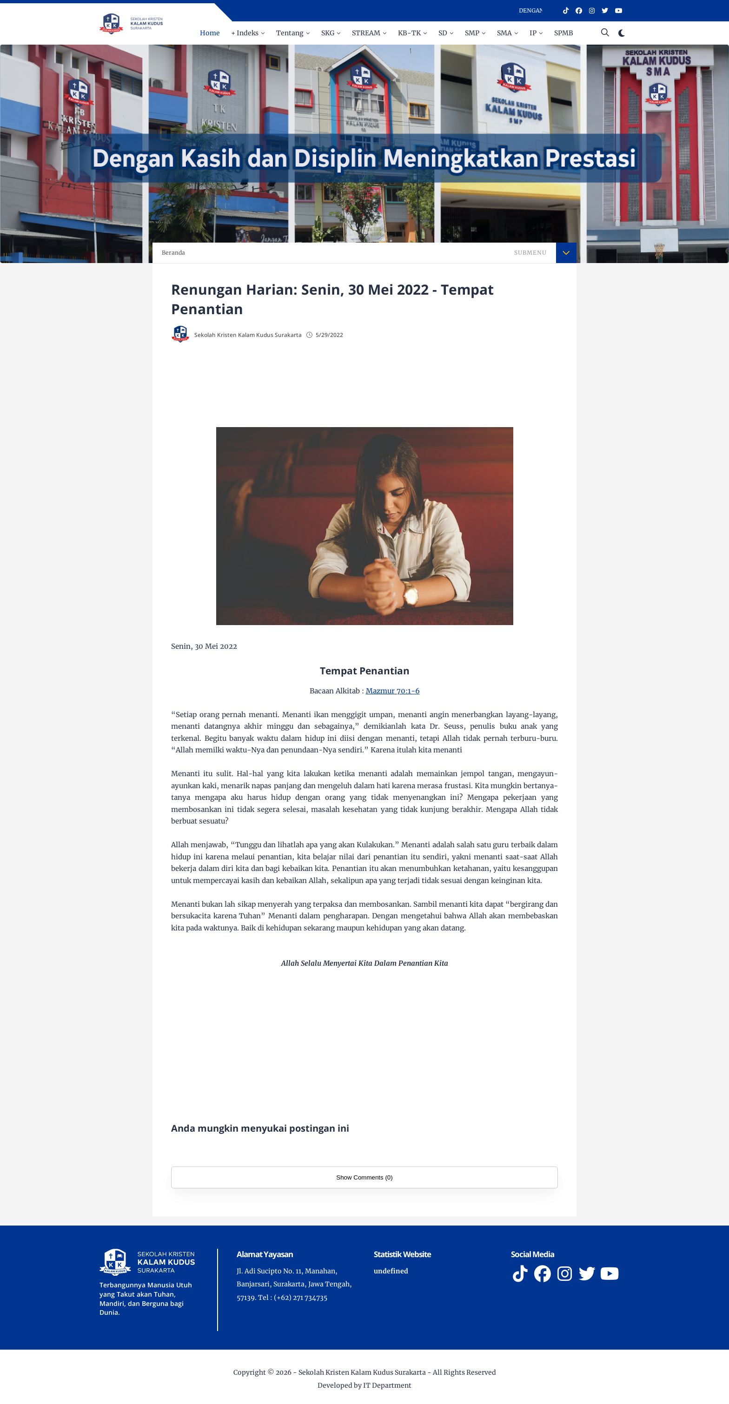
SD (442, 33)
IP (533, 33)
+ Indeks (244, 33)
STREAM (366, 33)
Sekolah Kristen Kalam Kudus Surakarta (362, 1372)
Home (210, 33)
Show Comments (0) (364, 1177)
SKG (327, 33)
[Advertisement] (364, 382)
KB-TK (409, 33)
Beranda (173, 252)
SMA (504, 33)
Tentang (290, 33)
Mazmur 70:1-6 (393, 690)
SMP (472, 33)
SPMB (563, 33)
